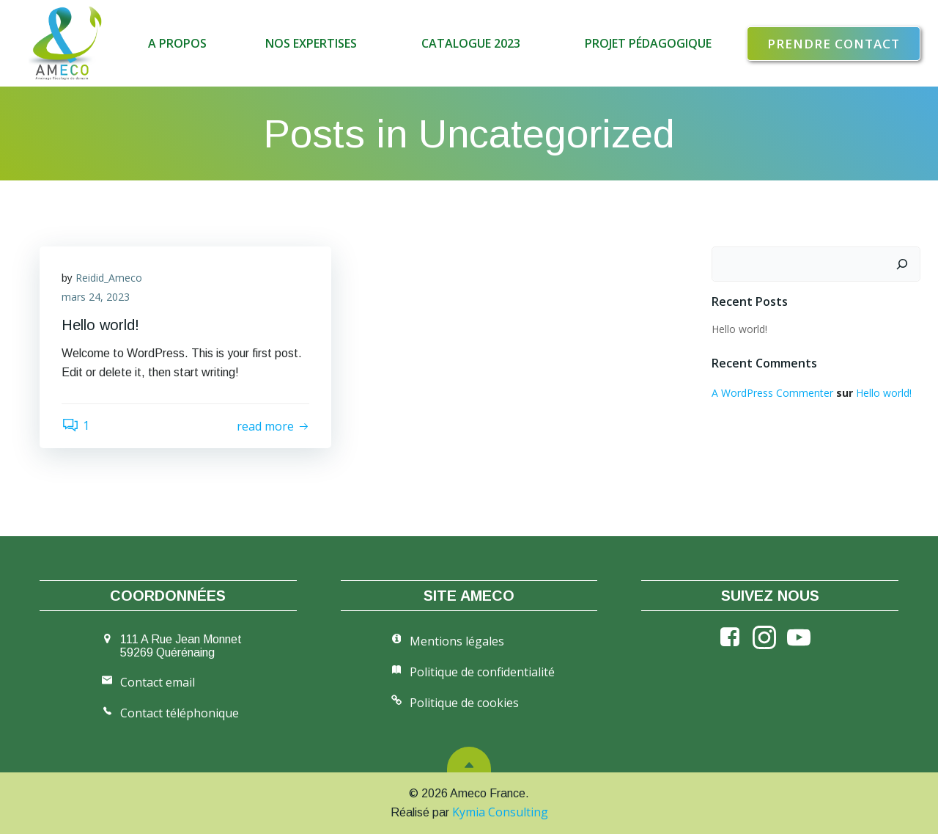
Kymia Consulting (500, 812)
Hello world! (739, 329)
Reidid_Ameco (108, 278)
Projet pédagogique (648, 43)
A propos (177, 43)
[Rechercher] (902, 264)
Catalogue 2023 (473, 43)
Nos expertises (314, 43)
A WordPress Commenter (772, 393)
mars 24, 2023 (96, 297)
